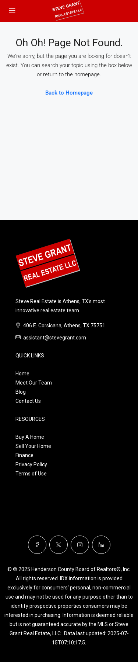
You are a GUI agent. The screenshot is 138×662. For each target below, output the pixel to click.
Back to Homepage (69, 92)
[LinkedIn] (101, 545)
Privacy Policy (31, 464)
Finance (24, 455)
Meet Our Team (33, 383)
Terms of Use (31, 474)
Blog (20, 392)
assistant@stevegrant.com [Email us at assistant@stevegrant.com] (54, 338)
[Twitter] (58, 545)
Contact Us (28, 401)
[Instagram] (80, 545)
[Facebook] (37, 545)
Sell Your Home (33, 446)
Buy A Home (29, 437)
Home (22, 373)
